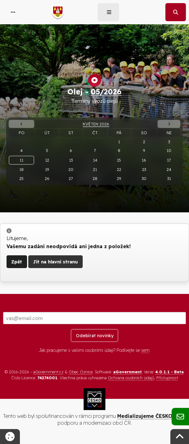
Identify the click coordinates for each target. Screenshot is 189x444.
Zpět (16, 262)
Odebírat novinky (94, 335)
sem (145, 350)
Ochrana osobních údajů (131, 377)
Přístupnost (167, 377)
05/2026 (106, 91)
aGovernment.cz (48, 371)
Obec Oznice (81, 371)
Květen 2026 (96, 123)
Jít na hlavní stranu (55, 262)
